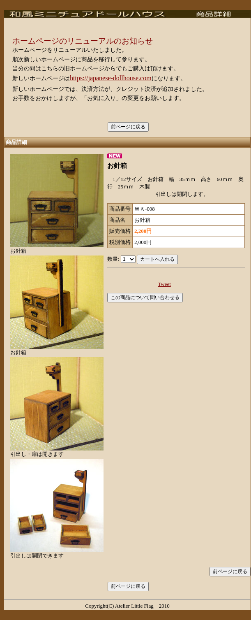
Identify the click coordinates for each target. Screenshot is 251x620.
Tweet (164, 284)
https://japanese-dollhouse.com (111, 77)
